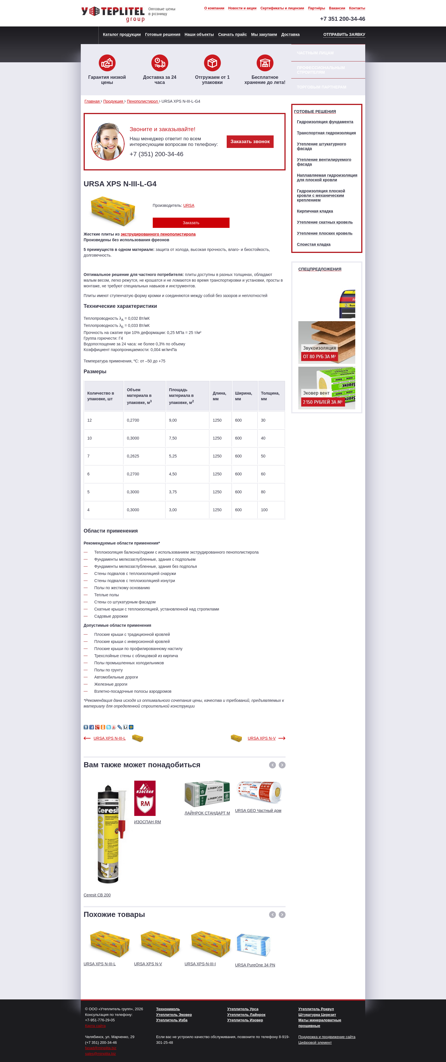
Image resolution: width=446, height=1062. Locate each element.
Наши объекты (199, 34)
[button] (272, 765)
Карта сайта (95, 1026)
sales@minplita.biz (100, 1053)
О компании (214, 8)
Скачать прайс (232, 34)
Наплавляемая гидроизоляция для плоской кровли (327, 177)
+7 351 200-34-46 (342, 19)
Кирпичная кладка (315, 211)
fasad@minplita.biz (100, 1048)
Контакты (357, 8)
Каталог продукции (122, 34)
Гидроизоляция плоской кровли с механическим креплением (321, 195)
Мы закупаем (264, 34)
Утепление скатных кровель (325, 222)
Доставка (290, 34)
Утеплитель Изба (171, 1020)
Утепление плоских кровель (324, 233)
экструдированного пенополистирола (158, 234)
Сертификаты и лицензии (282, 8)
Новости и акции (242, 8)
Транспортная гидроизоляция (326, 133)
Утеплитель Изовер (245, 1020)
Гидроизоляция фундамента (325, 121)
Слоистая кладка (314, 244)
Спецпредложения (319, 269)
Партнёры (316, 8)
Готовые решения (162, 34)
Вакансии (337, 8)
